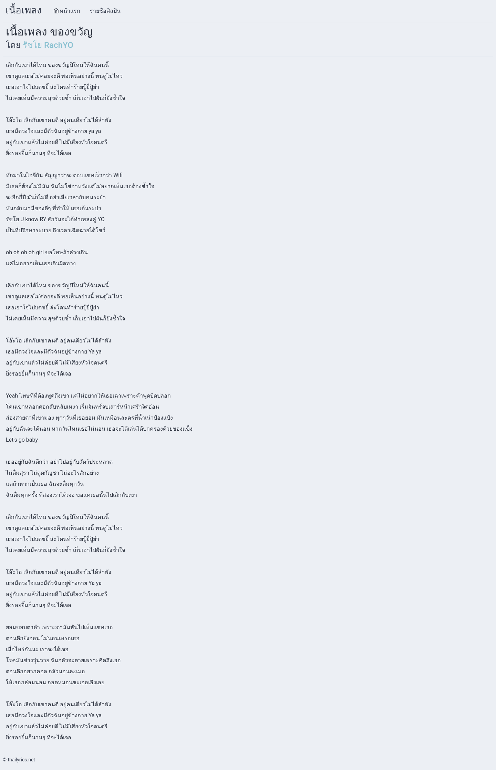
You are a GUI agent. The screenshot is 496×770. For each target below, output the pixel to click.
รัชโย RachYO (48, 45)
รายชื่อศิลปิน (105, 11)
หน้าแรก (66, 11)
